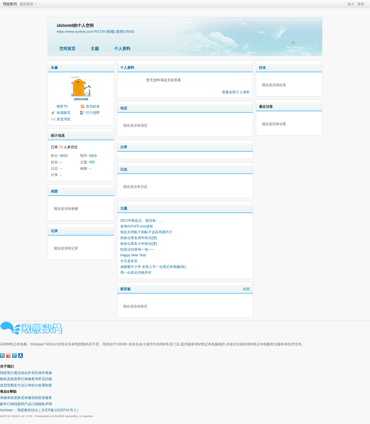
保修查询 (31, 379)
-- (61, 162)
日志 (123, 169)
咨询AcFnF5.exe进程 (136, 226)
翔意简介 (7, 373)
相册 (54, 191)
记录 (54, 231)
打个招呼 (93, 113)
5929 (64, 156)
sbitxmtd (81, 99)
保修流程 (31, 398)
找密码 (19, 404)
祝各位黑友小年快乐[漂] (138, 244)
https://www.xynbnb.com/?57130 (81, 31)
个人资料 (122, 48)
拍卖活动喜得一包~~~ (137, 249)
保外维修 (45, 373)
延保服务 (45, 398)
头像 (54, 68)
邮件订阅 (7, 404)
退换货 (19, 398)
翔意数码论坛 (27, 410)
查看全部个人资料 (236, 92)
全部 (246, 289)
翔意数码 (10, 4)
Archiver (6, 410)
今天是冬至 (129, 261)
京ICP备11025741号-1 (58, 410)
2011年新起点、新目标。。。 (143, 221)
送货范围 (7, 385)
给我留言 (64, 113)
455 (92, 162)
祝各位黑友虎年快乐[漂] (138, 238)
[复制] (120, 31)
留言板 (125, 289)
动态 (123, 108)
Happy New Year (133, 255)
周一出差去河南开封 (135, 273)
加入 (350, 4)
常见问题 (45, 379)
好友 (262, 68)
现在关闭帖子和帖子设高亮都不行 (146, 232)
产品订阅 (31, 404)
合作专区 (31, 373)
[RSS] (129, 31)
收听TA (62, 106)
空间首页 (67, 48)
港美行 (19, 379)
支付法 (19, 385)
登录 (360, 4)
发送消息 (64, 119)
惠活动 (19, 373)
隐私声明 (45, 404)
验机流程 (7, 379)
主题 (95, 48)
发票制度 (45, 385)
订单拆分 (31, 385)
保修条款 (7, 398)
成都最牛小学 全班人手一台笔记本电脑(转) (153, 267)
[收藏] (110, 31)
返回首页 (27, 4)
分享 (123, 147)
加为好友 (93, 106)
